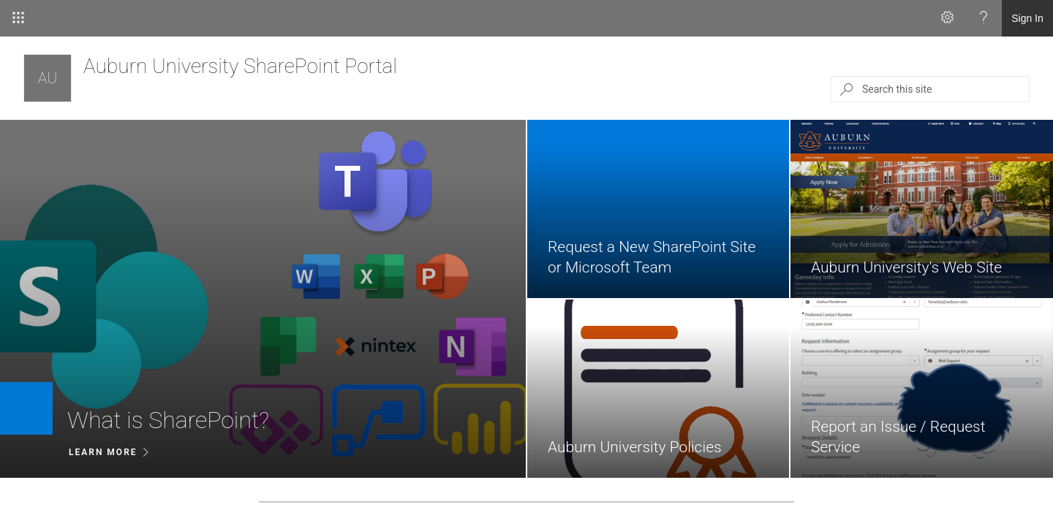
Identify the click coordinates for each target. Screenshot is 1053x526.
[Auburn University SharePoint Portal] (47, 78)
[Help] (983, 18)
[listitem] (263, 299)
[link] (263, 299)
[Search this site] (945, 89)
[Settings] (947, 18)
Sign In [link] (1027, 18)
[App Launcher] (18, 18)
